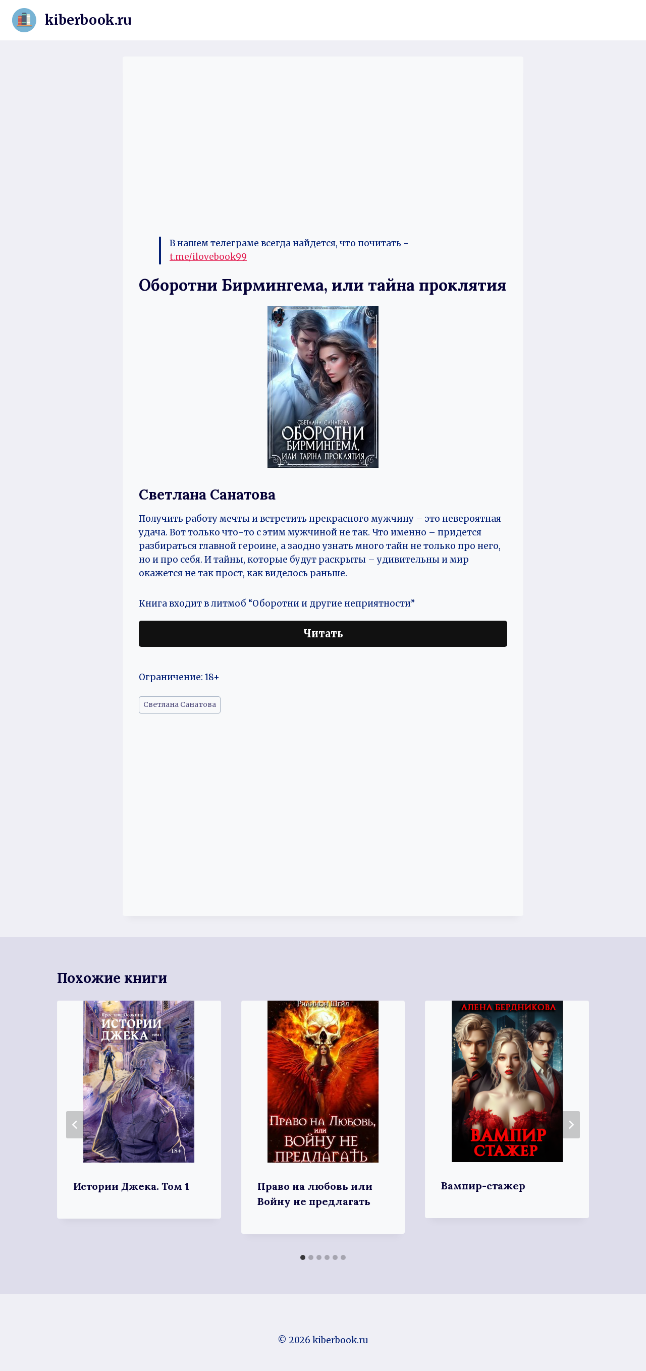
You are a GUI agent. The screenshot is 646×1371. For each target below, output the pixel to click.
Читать (323, 633)
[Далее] (571, 1124)
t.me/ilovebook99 (208, 256)
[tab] (302, 1257)
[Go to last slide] (75, 1124)
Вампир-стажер (483, 1185)
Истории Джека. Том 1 (131, 1186)
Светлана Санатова (179, 704)
